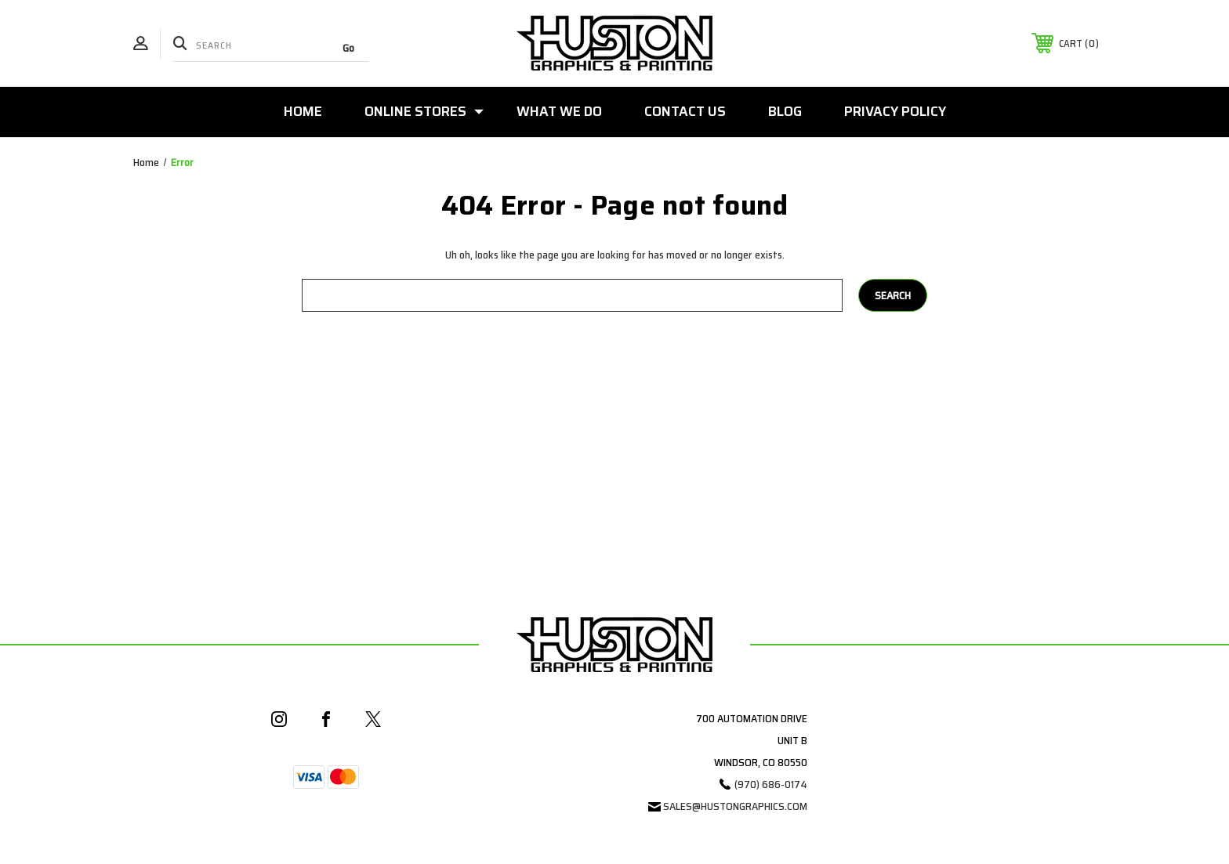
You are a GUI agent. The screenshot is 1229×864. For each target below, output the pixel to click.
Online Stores (424, 111)
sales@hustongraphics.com (735, 806)
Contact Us (685, 111)
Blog (785, 111)
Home (303, 111)
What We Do (559, 111)
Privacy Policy (895, 111)
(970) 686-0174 (770, 784)
